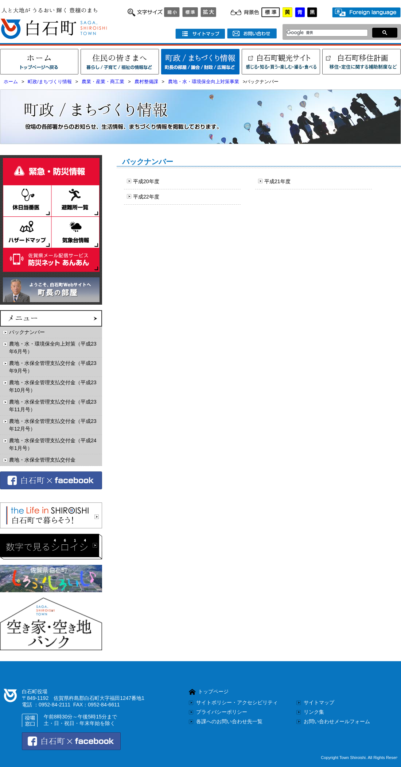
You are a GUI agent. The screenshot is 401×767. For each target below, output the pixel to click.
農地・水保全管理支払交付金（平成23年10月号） (53, 386)
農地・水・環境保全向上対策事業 (203, 81)
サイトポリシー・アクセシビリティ (237, 702)
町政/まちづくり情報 (50, 81)
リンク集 (314, 712)
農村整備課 (146, 81)
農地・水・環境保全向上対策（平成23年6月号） (53, 347)
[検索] (325, 33)
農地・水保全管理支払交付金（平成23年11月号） (53, 405)
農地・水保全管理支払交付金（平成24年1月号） (53, 444)
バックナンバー (27, 332)
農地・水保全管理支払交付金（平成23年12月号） (53, 425)
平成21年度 (277, 181)
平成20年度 (146, 181)
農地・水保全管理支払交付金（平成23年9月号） (53, 367)
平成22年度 (146, 197)
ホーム (11, 81)
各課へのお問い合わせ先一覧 (229, 721)
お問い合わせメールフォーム (337, 721)
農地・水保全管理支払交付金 (42, 460)
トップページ (213, 691)
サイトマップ (319, 702)
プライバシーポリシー (221, 712)
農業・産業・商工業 (103, 81)
